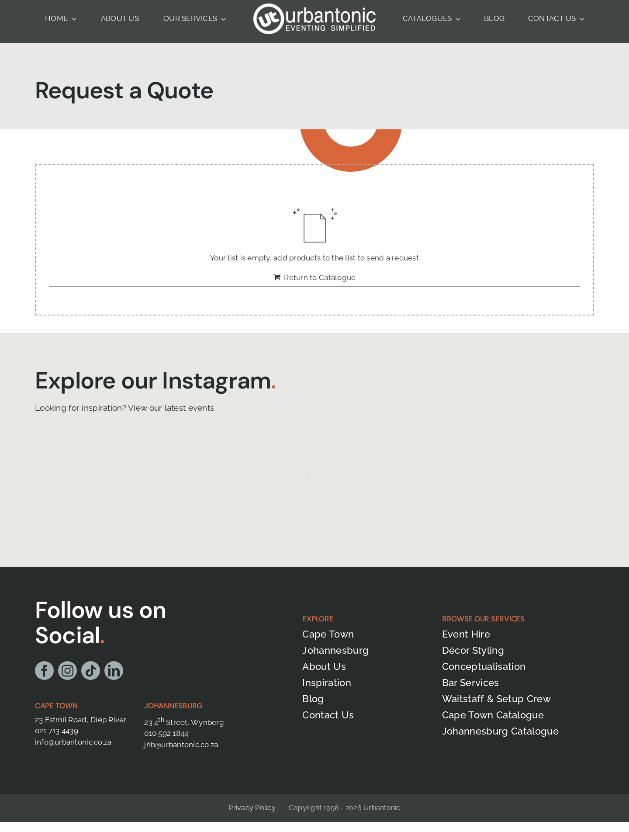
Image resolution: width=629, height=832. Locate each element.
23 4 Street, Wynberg (184, 722)
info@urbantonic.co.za (73, 742)
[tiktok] (90, 670)
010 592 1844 (166, 733)
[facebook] (44, 670)
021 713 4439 (56, 730)
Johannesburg (173, 706)
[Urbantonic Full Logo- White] (314, 7)
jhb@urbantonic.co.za (181, 744)
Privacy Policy (251, 808)
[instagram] (67, 670)
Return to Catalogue (320, 277)
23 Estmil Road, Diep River (81, 719)
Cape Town (56, 706)
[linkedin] (113, 670)
